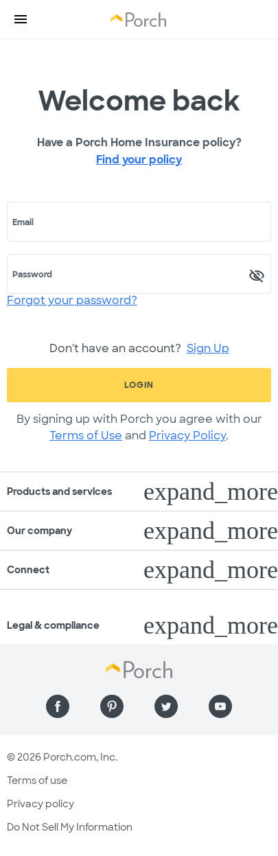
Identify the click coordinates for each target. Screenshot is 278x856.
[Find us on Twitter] (166, 706)
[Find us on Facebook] (57, 706)
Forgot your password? (72, 300)
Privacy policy (40, 804)
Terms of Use (85, 435)
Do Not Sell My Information (69, 827)
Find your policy (139, 159)
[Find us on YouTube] (220, 706)
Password (32, 274)
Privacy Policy (187, 435)
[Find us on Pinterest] (112, 706)
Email (23, 222)
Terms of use (37, 780)
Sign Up (208, 348)
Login (139, 385)
